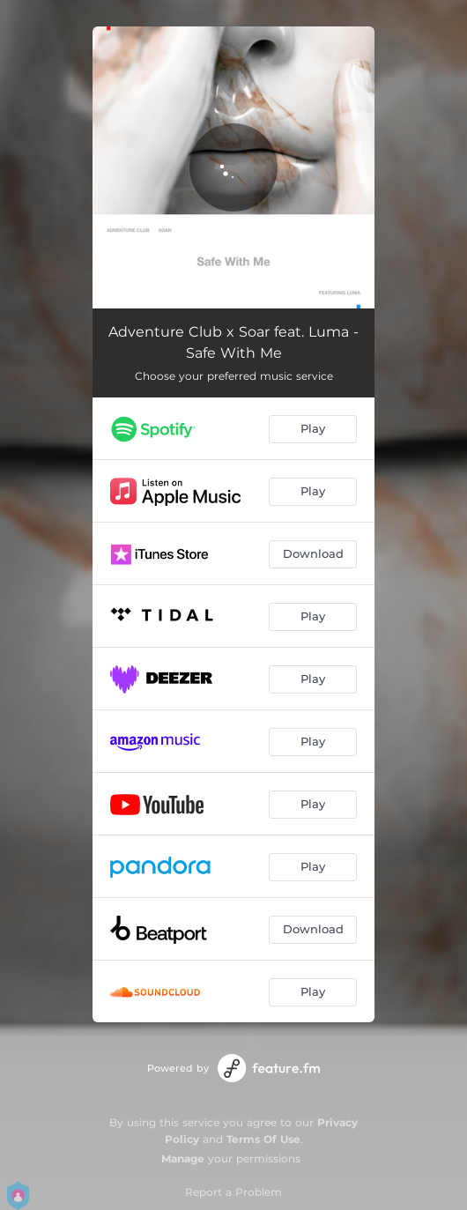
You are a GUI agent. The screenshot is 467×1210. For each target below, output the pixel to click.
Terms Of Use (263, 1139)
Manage (182, 1158)
